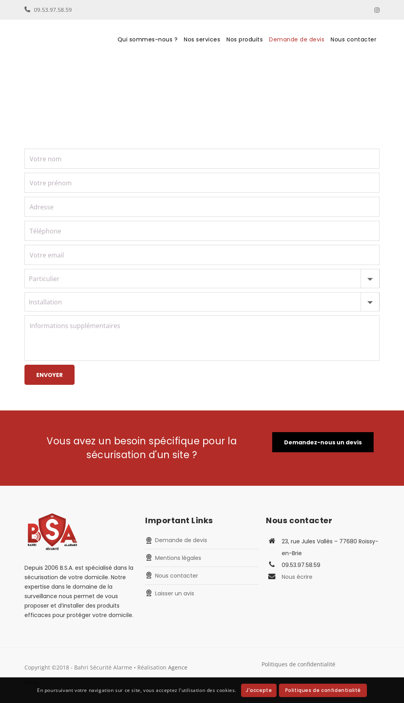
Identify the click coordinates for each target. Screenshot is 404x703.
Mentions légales (178, 558)
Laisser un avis (174, 593)
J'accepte (259, 690)
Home (31, 91)
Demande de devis (296, 39)
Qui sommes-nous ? (148, 39)
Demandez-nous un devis (323, 442)
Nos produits (244, 39)
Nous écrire (297, 577)
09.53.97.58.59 (53, 9)
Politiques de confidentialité (298, 664)
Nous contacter (353, 39)
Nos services (202, 39)
